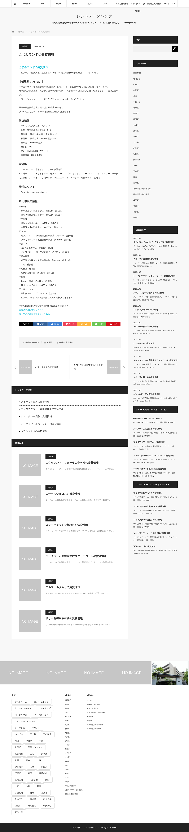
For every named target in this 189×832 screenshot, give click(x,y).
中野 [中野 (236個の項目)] (41, 741)
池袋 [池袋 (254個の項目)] (47, 780)
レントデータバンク (94, 16)
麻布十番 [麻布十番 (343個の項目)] (19, 812)
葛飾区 (136, 212)
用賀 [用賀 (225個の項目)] (39, 786)
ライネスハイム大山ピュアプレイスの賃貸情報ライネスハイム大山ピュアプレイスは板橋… (155, 247)
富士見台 (69, 342)
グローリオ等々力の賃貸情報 (145, 377)
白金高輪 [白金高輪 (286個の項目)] (19, 793)
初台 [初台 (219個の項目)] (28, 760)
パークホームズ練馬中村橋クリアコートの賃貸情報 (76, 556)
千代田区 (136, 102)
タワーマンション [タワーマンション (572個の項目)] (23, 708)
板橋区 (136, 154)
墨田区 (136, 119)
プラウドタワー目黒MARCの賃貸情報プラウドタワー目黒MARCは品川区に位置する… (154, 474)
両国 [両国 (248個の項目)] (17, 741)
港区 (42, 4)
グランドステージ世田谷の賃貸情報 (148, 293)
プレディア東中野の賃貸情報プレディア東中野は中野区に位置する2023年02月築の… (155, 315)
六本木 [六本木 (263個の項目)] (44, 754)
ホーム (89, 700)
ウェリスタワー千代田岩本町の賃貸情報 (42, 409)
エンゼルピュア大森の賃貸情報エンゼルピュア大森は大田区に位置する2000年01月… (155, 399)
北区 (135, 96)
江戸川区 (136, 160)
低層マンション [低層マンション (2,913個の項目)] (35, 747)
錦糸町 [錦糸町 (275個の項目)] (18, 806)
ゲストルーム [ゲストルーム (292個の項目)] (21, 702)
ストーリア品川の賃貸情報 (35, 401)
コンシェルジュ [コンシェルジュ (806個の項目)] (41, 702)
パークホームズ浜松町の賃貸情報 (147, 429)
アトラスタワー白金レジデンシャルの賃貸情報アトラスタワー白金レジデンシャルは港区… (155, 461)
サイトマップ (169, 4)
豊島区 (136, 218)
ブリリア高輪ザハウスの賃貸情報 (147, 493)
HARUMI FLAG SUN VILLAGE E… (148, 418)
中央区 (136, 85)
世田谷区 (26, 4)
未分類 (136, 142)
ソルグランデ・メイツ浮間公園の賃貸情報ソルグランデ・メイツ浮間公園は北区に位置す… (155, 538)
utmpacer (35, 342)
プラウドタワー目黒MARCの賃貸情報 (149, 469)
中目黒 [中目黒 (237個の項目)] (29, 741)
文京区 (136, 131)
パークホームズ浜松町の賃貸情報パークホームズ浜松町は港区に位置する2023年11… (155, 434)
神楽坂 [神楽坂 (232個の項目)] (44, 793)
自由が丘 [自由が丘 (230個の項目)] (19, 799)
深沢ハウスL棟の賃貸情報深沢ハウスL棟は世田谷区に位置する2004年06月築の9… (155, 552)
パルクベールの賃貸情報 (143, 343)
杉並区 (136, 148)
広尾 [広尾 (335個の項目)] (32, 767)
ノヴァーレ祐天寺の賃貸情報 (145, 326)
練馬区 (25, 46)
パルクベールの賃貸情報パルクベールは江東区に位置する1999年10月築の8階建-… (154, 349)
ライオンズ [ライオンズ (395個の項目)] (20, 728)
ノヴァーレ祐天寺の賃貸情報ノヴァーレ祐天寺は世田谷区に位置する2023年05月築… (155, 332)
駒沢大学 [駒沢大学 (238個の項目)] (47, 806)
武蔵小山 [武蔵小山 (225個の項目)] (43, 773)
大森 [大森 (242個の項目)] (39, 760)
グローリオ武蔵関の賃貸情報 (145, 259)
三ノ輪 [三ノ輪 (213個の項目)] (33, 734)
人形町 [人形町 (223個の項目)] (18, 747)
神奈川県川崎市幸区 (141, 194)
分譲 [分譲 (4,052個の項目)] (17, 760)
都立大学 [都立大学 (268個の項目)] (47, 799)
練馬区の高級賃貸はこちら (31, 310)
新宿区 (58, 4)
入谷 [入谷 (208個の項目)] (32, 754)
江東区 (106, 4)
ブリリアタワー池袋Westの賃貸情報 (149, 442)
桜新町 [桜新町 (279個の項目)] (18, 773)
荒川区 (136, 206)
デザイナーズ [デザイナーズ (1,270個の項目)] (44, 708)
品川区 (90, 4)
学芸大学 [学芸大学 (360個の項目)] (19, 767)
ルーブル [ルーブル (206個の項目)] (19, 734)
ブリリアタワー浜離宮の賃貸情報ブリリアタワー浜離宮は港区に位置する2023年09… (155, 525)
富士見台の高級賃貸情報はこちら (34, 314)
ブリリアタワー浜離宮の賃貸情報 (147, 520)
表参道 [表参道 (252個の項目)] (33, 799)
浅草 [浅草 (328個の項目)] (17, 786)
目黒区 (136, 183)
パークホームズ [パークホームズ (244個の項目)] (41, 715)
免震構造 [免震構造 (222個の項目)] (19, 754)
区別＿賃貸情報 (122, 4)
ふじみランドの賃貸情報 (33, 67)
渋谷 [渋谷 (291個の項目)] (28, 786)
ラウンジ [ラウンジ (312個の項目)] (36, 728)
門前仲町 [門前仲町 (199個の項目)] (32, 806)
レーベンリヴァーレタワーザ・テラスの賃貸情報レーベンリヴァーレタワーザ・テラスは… (155, 281)
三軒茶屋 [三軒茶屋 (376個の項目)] (47, 734)
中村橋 (62, 342)
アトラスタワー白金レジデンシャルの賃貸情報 (153, 455)
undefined (137, 73)
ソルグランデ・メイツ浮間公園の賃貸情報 (151, 533)
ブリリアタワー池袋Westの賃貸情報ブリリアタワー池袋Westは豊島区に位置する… (153, 447)
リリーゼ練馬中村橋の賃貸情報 (64, 618)
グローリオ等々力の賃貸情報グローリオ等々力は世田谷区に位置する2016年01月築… (155, 382)
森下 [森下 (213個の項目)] (30, 773)
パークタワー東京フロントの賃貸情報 (41, 424)
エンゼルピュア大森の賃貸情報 (146, 394)
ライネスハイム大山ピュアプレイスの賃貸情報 (153, 242)
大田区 (136, 125)
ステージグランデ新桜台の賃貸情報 (66, 525)
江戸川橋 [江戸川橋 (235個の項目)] (34, 780)
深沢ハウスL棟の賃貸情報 (144, 546)
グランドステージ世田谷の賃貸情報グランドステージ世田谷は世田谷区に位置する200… (155, 298)
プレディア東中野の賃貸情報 (145, 310)
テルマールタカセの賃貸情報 (62, 587)
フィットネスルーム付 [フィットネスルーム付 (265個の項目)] (25, 721)
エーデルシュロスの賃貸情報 (62, 493)
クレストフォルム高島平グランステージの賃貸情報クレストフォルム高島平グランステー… (155, 365)
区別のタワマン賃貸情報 (138, 5)
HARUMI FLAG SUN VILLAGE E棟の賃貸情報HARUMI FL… (155, 422)
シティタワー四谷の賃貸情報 (36, 416)
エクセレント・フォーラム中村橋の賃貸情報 (72, 462)
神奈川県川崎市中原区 (142, 189)
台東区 (136, 108)
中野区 (136, 90)
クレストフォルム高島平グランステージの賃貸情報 (155, 360)
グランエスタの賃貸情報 (34, 431)
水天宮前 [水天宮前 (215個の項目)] (19, 780)
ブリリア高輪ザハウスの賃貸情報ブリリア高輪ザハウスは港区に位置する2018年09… (155, 498)
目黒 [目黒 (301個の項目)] (32, 793)
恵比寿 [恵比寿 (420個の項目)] (44, 767)
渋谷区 (74, 4)
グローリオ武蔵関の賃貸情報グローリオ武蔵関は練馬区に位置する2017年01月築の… (155, 264)
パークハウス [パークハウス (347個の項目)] (21, 715)
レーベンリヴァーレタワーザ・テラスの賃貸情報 (154, 276)
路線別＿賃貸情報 (154, 4)
